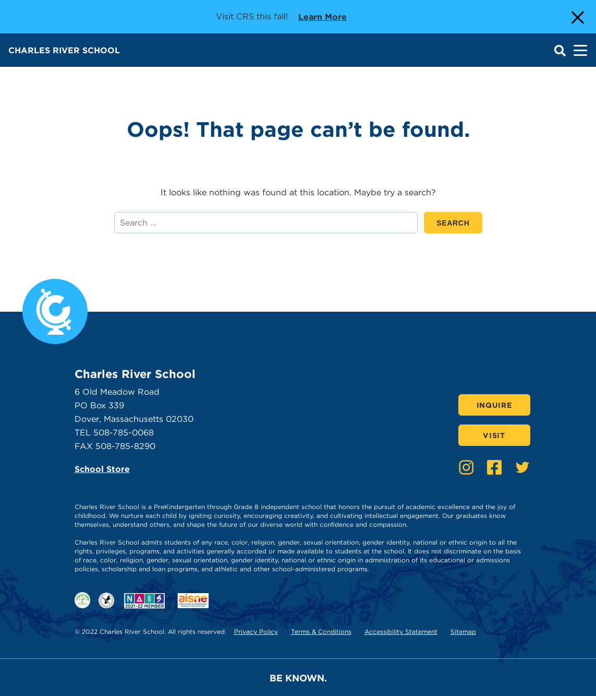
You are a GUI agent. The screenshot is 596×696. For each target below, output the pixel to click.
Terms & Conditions (321, 631)
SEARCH (459, 222)
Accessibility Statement (400, 631)
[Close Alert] (576, 16)
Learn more (322, 16)
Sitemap (463, 631)
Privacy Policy (256, 631)
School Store (102, 469)
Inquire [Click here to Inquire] (494, 405)
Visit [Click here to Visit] (494, 435)
